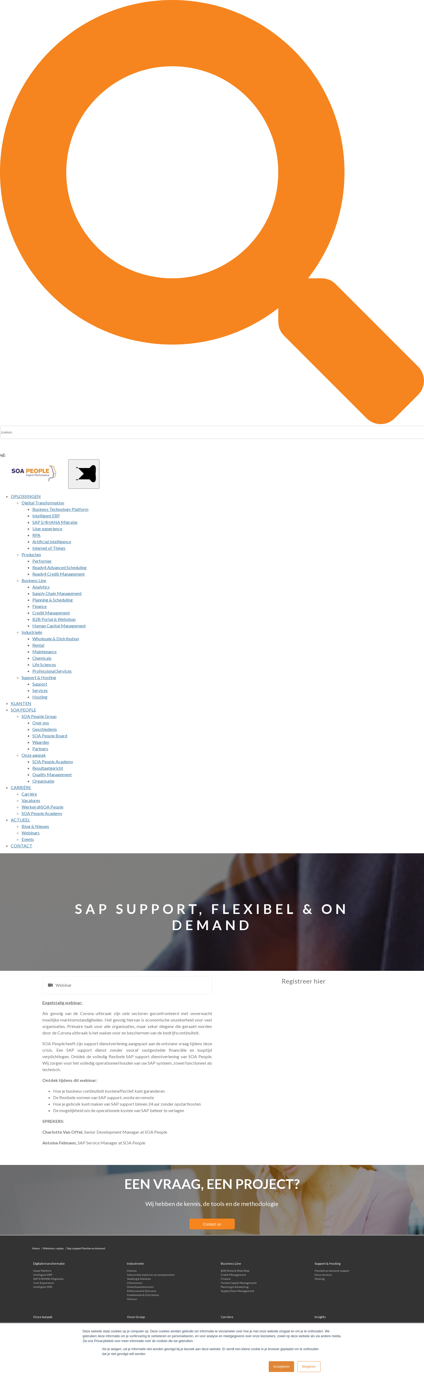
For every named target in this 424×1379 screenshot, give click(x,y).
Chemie (132, 1270)
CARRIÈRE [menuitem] (21, 787)
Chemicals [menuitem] (41, 658)
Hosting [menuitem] (39, 696)
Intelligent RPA (42, 1286)
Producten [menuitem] (31, 554)
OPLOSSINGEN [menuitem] (26, 496)
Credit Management (233, 1274)
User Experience (43, 1282)
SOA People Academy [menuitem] (52, 761)
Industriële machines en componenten (151, 1274)
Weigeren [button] (309, 1366)
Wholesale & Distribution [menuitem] (55, 638)
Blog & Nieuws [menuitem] (35, 826)
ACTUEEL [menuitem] (20, 819)
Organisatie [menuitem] (43, 780)
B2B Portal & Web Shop (235, 1270)
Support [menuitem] (39, 683)
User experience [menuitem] (47, 528)
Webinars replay (53, 1248)
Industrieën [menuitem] (32, 632)
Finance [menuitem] (39, 606)
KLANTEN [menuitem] (21, 703)
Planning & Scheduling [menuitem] (52, 599)
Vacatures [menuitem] (31, 800)
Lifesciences (134, 1282)
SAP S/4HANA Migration (48, 1278)
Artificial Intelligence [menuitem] (51, 541)
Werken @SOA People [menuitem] (42, 806)
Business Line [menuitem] (34, 580)
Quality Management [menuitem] (52, 774)
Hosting (320, 1278)
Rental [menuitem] (38, 645)
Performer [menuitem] (42, 560)
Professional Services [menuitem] (52, 670)
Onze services (323, 1274)
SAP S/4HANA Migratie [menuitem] (54, 522)
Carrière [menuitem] (29, 793)
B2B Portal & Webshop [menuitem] (54, 619)
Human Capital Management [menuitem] (59, 625)
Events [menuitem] (28, 839)
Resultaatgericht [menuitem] (47, 768)
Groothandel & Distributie (143, 1295)
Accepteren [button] (281, 1366)
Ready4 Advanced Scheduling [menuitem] (59, 567)
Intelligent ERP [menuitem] (46, 515)
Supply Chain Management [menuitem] (57, 593)
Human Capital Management (239, 1282)
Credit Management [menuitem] (51, 612)
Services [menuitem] (40, 690)
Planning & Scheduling (235, 1286)
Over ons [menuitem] (40, 722)
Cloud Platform (42, 1270)
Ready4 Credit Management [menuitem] (58, 573)
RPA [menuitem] (36, 535)
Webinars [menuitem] (31, 832)
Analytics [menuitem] (41, 586)
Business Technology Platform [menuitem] (60, 509)
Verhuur (132, 1299)
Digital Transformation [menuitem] (43, 502)
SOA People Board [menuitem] (49, 735)
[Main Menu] (83, 474)
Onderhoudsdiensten (140, 1286)
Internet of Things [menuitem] (49, 548)
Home (36, 1248)
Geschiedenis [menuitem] (44, 729)
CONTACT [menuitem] (21, 845)
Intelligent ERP (42, 1274)
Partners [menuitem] (40, 748)
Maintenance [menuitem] (44, 651)
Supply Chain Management (237, 1290)
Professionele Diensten (141, 1290)
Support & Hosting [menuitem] (39, 677)
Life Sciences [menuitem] (44, 664)
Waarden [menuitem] (40, 742)
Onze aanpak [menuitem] (34, 755)
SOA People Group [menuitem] (39, 716)
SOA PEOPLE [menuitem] (23, 709)
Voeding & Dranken (139, 1278)
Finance (225, 1278)
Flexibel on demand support (332, 1270)
